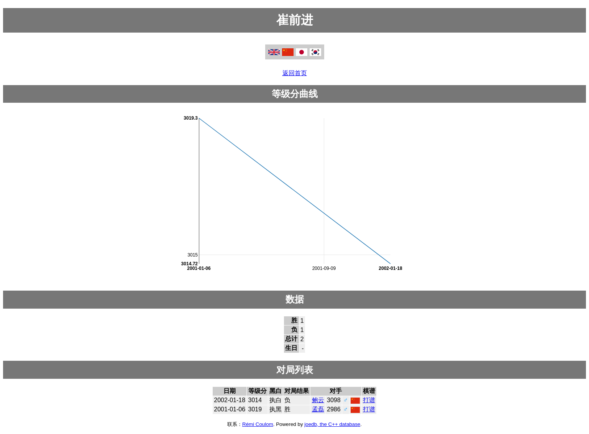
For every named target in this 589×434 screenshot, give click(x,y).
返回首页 (294, 73)
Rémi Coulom (257, 424)
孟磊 (318, 409)
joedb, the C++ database (332, 424)
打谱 (369, 400)
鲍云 (318, 400)
